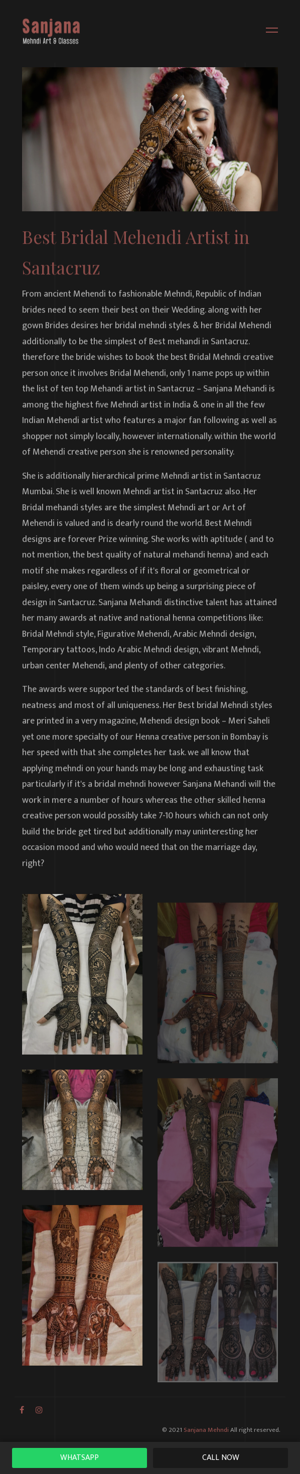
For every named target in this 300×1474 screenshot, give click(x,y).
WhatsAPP (79, 1457)
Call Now (220, 1457)
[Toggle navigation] (269, 32)
